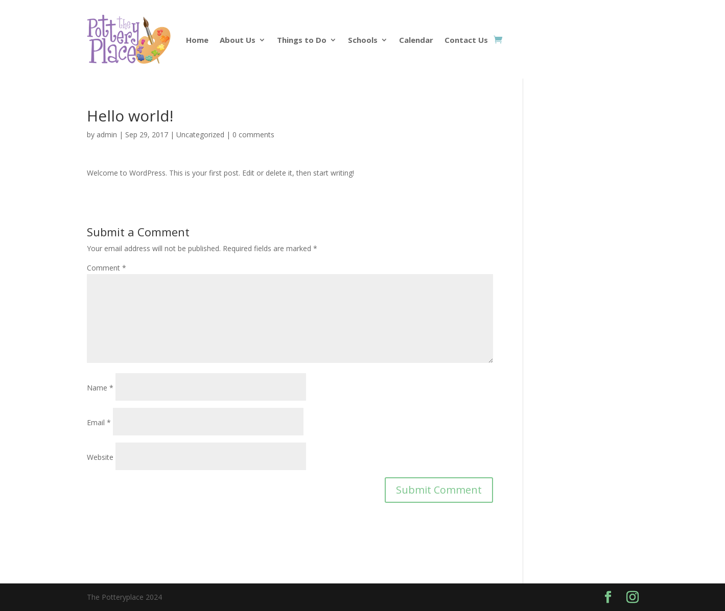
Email (99, 422)
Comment (106, 268)
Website (100, 457)
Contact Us (466, 40)
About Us (237, 40)
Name (100, 388)
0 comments (253, 134)
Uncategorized (200, 134)
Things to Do (301, 40)
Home (197, 40)
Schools (363, 40)
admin (107, 134)
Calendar (416, 40)
